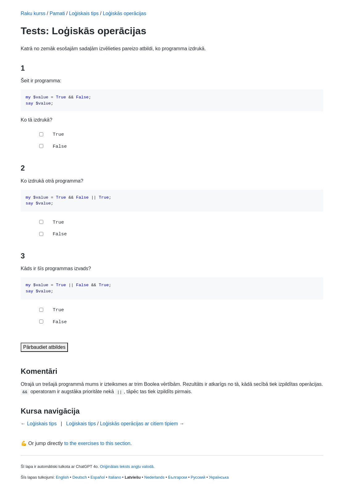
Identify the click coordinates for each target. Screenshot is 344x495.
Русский (198, 477)
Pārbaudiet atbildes (44, 347)
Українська (219, 477)
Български (177, 477)
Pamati (57, 13)
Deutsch (79, 477)
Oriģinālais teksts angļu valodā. (127, 466)
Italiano (114, 477)
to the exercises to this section (97, 443)
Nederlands (154, 477)
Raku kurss (33, 13)
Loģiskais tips (84, 13)
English (62, 477)
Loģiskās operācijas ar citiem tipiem (139, 423)
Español (97, 477)
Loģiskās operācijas (124, 13)
